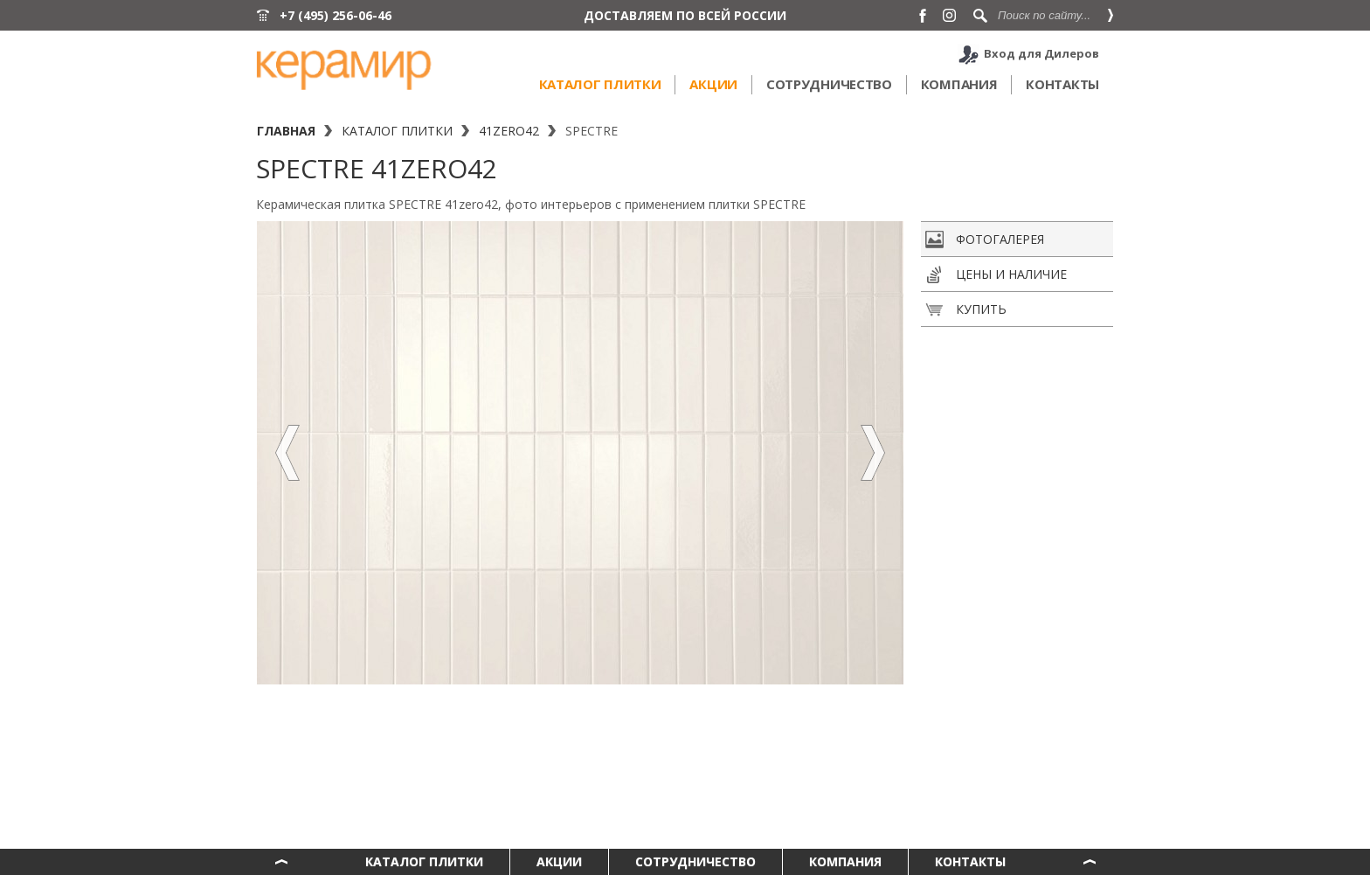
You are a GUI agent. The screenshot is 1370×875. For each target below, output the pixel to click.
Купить (966, 309)
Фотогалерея (984, 239)
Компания (959, 84)
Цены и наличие (996, 274)
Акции (713, 84)
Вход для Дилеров (1041, 53)
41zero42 (509, 130)
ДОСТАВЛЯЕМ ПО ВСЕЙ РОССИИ (685, 15)
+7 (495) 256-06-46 (335, 15)
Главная (286, 130)
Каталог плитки (600, 84)
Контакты (1062, 84)
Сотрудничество (829, 84)
